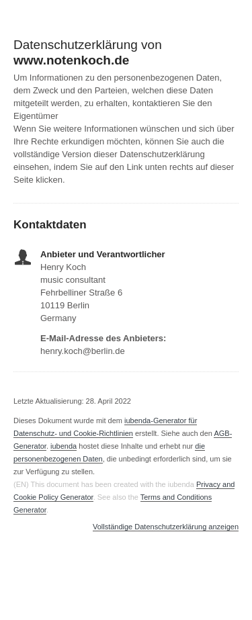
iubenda (63, 446)
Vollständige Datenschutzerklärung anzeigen (166, 527)
